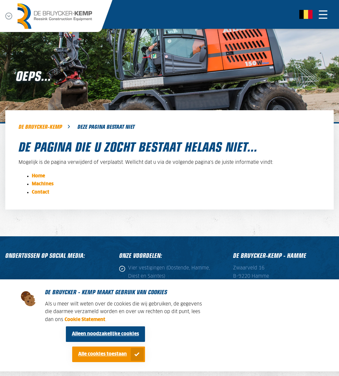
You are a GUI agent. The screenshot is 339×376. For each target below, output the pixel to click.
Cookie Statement (85, 319)
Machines (43, 184)
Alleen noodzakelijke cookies (105, 334)
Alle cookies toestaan (102, 354)
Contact (40, 192)
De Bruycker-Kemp (40, 126)
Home (38, 176)
